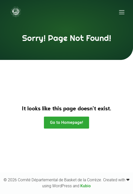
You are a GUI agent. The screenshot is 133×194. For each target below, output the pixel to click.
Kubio (85, 186)
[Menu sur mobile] (121, 12)
